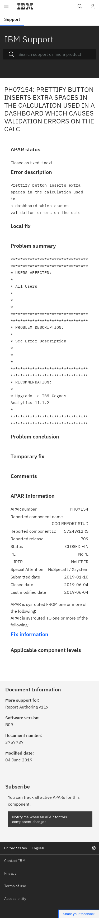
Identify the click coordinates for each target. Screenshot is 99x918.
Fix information (29, 634)
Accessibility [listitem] (15, 898)
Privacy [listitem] (10, 873)
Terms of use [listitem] (15, 886)
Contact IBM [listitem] (14, 860)
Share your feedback (79, 914)
